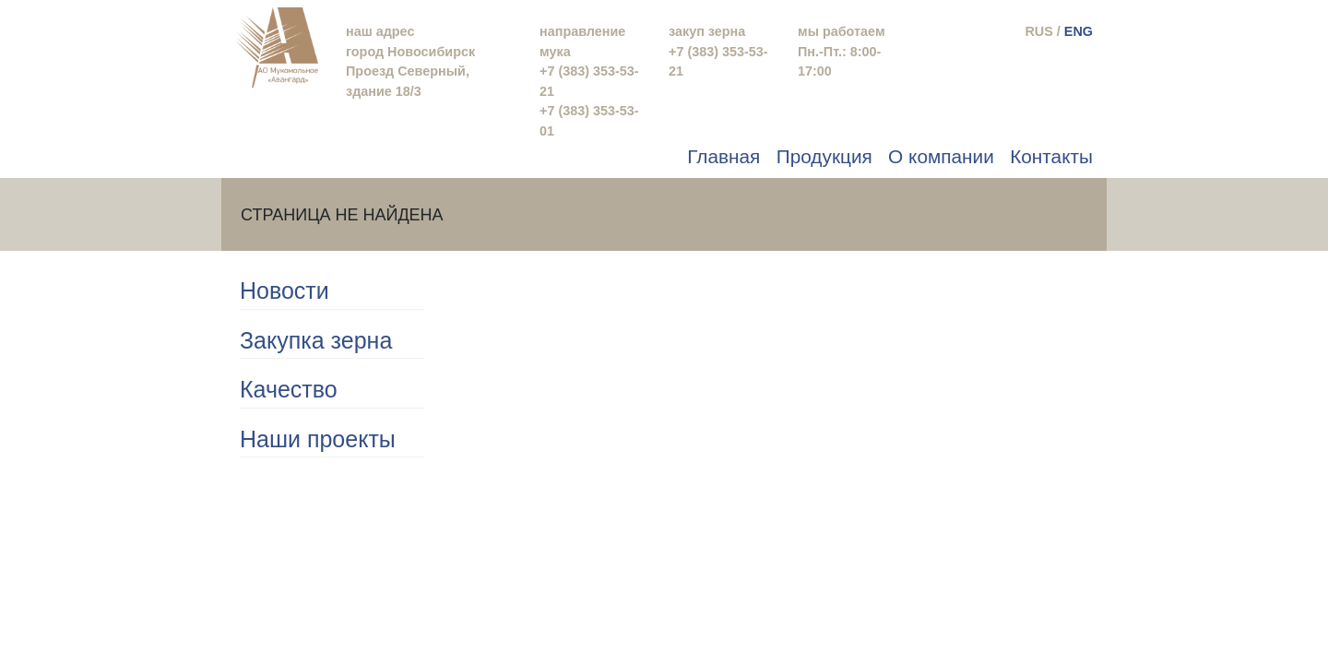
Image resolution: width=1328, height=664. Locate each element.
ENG (1078, 31)
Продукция (824, 156)
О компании (941, 156)
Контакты (1051, 156)
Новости (284, 290)
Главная (723, 156)
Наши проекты (318, 439)
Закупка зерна (316, 340)
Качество (289, 389)
